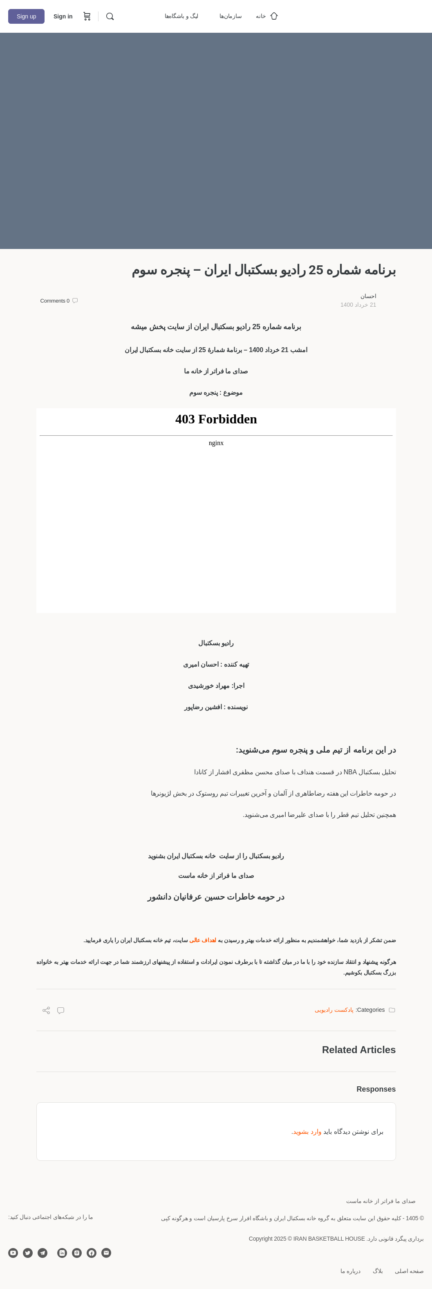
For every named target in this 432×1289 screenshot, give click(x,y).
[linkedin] (62, 1253)
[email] (106, 1253)
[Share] (46, 1011)
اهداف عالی (203, 940)
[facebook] (91, 1253)
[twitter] (28, 1253)
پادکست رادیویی (334, 1009)
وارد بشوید (307, 1131)
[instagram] (77, 1253)
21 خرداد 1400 (358, 304)
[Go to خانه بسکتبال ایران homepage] (362, 15)
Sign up (26, 16)
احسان (368, 296)
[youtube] (13, 1253)
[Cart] (86, 16)
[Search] (110, 16)
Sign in (63, 16)
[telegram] (42, 1253)
